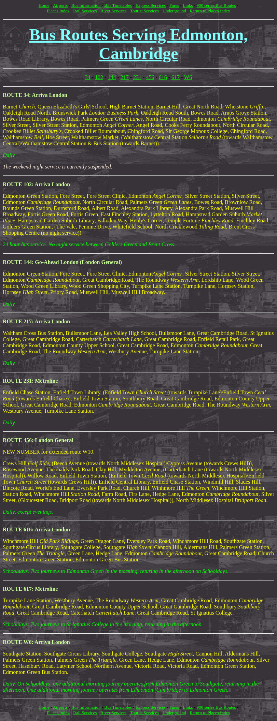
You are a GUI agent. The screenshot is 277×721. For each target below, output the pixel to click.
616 (163, 77)
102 (99, 77)
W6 (188, 77)
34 (88, 77)
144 (112, 77)
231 (137, 77)
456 (150, 77)
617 (175, 77)
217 (125, 77)
